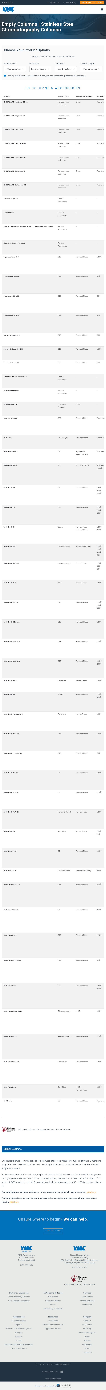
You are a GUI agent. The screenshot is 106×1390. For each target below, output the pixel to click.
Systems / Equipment (19, 1293)
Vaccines (19, 1336)
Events (87, 1340)
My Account (53, 3)
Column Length (87, 63)
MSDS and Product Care (53, 1324)
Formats (53, 1304)
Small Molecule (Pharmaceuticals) (18, 1344)
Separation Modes (53, 1300)
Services (87, 1293)
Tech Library (53, 1320)
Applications (19, 1317)
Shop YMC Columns (92, 2)
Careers (87, 1348)
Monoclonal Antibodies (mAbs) (19, 1328)
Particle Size (10, 63)
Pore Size (34, 63)
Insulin (19, 1340)
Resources (53, 1317)
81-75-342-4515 (79, 1267)
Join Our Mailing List (87, 1332)
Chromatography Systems (19, 1296)
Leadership (87, 1324)
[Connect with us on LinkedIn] (61, 1372)
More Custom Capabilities (19, 1300)
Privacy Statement (53, 1378)
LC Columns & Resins (53, 1293)
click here (91, 1192)
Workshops (87, 1304)
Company (87, 1317)
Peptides (18, 1324)
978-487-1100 (7, 3)
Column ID (59, 63)
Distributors (87, 1344)
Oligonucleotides (18, 1320)
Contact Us (53, 1230)
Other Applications (19, 1348)
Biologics (19, 1332)
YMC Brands (53, 1296)
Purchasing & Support (53, 1308)
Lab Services (87, 1296)
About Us (87, 1320)
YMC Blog (87, 1328)
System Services (87, 1300)
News (87, 1336)
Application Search (53, 1328)
